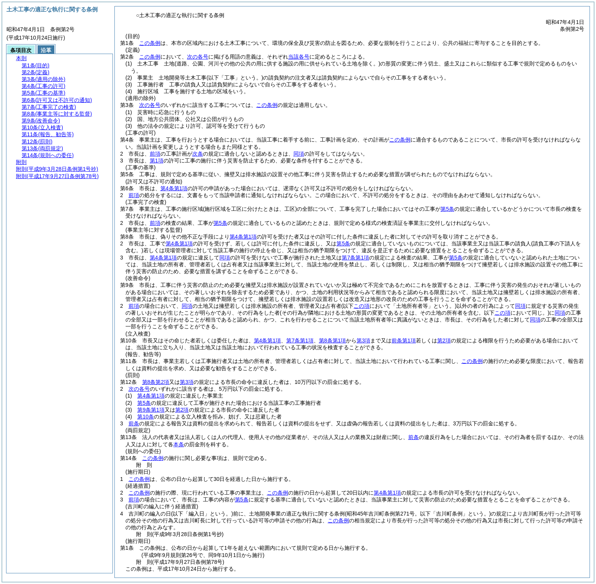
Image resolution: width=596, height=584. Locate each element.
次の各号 (197, 57)
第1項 (156, 161)
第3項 (363, 340)
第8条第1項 (332, 340)
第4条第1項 (174, 188)
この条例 (149, 43)
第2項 (444, 340)
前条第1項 (404, 340)
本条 (178, 444)
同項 (298, 154)
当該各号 (298, 57)
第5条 (447, 209)
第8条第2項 (156, 382)
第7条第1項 (355, 258)
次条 (197, 154)
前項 (155, 154)
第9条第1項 (151, 410)
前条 (133, 423)
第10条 (145, 417)
